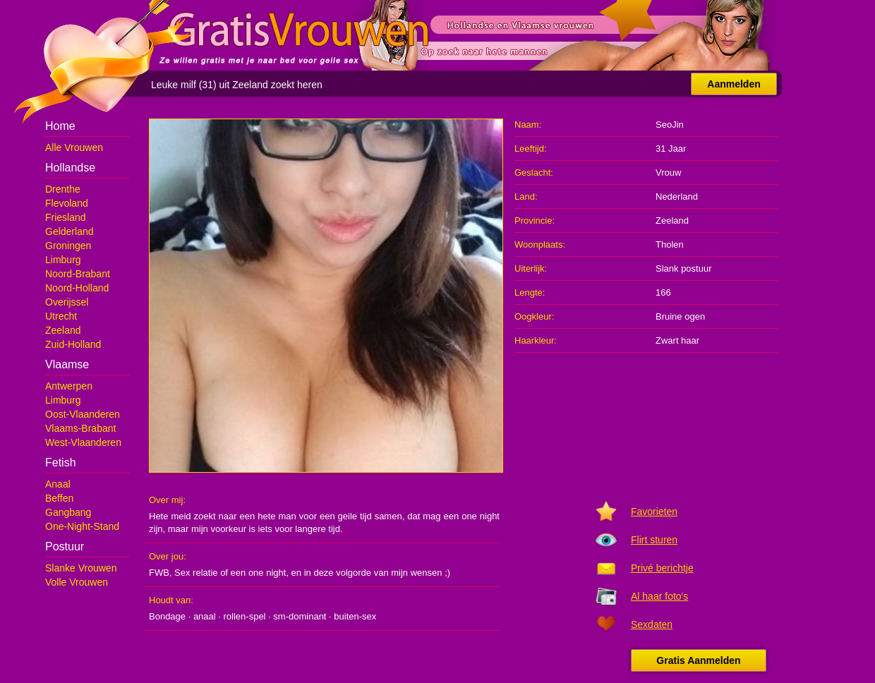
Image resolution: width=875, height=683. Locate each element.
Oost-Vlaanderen (82, 414)
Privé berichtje (662, 568)
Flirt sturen (654, 539)
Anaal (58, 484)
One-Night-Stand (82, 526)
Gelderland (69, 231)
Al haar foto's (659, 596)
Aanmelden (733, 84)
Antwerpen (68, 386)
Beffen (59, 498)
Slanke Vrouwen (80, 568)
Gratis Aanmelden (698, 660)
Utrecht (61, 316)
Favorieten (654, 511)
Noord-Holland (77, 288)
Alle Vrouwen (74, 147)
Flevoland (66, 203)
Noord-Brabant (77, 273)
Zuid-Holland (73, 344)
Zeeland (63, 330)
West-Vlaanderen (83, 442)
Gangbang (68, 512)
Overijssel (66, 302)
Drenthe (62, 189)
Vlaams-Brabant (80, 428)
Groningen (68, 245)
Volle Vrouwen (76, 582)
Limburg (63, 259)
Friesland (65, 217)
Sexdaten (651, 624)
